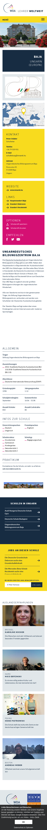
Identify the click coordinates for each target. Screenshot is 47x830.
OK (23, 822)
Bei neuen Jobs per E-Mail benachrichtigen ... (22, 580)
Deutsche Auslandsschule (16, 260)
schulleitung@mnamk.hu (16, 156)
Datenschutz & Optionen (23, 828)
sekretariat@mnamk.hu (12, 469)
